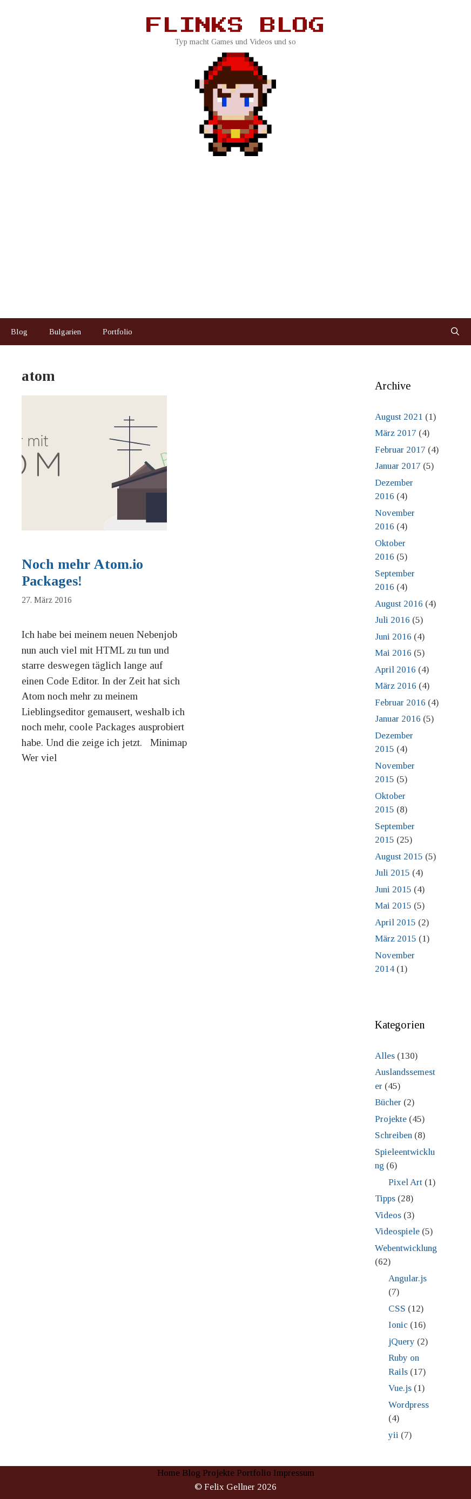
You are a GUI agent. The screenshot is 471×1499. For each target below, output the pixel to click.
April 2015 (395, 922)
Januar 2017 (398, 466)
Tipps (385, 1198)
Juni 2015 (393, 889)
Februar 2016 (400, 702)
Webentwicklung (406, 1248)
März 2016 (395, 686)
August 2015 (399, 856)
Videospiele (397, 1231)
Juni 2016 (393, 636)
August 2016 (399, 604)
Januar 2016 (398, 719)
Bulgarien (65, 331)
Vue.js (400, 1388)
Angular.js (407, 1278)
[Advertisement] (235, 237)
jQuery (401, 1341)
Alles (385, 1056)
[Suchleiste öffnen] (455, 331)
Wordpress (408, 1405)
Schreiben (393, 1135)
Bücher (388, 1102)
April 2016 (395, 669)
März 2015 (395, 938)
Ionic (398, 1325)
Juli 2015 (392, 873)
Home (168, 1473)
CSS (397, 1308)
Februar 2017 (400, 450)
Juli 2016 (392, 620)
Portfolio (117, 331)
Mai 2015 (393, 905)
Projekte (391, 1119)
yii (393, 1435)
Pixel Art (405, 1182)
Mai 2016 (393, 653)
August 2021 (399, 417)
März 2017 (395, 433)
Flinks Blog (235, 26)
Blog (19, 331)
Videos (388, 1215)
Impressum (293, 1473)
